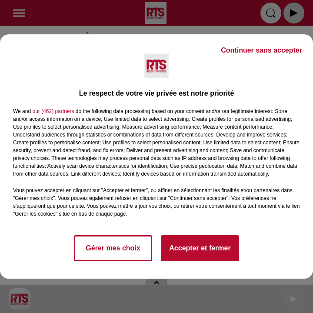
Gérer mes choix (113, 248)
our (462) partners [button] (53, 111)
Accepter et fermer (199, 248)
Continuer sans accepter (261, 50)
